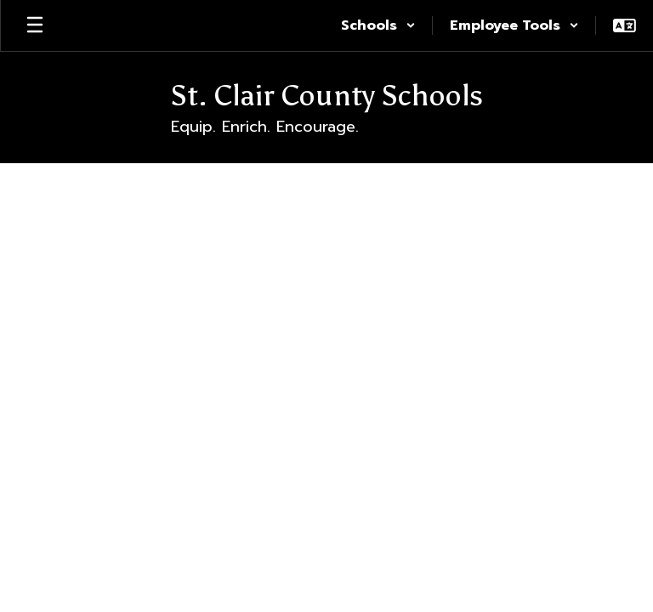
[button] (378, 25)
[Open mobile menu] (35, 25)
